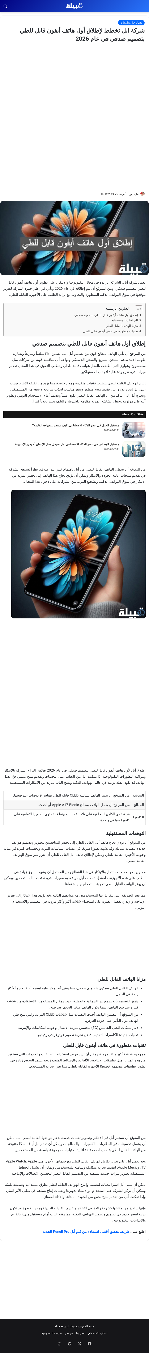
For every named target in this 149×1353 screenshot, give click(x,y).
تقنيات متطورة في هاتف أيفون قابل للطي (110, 331)
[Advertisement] (74, 116)
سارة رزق (134, 194)
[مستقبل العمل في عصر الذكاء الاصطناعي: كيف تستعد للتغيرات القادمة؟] (133, 430)
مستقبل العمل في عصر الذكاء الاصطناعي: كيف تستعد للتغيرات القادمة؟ (75, 425)
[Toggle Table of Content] (136, 308)
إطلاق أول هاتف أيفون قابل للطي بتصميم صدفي (106, 315)
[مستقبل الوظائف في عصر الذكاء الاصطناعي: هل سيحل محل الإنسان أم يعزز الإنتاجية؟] (133, 449)
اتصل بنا (80, 1333)
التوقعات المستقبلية (124, 320)
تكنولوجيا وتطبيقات (131, 22)
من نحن (68, 1333)
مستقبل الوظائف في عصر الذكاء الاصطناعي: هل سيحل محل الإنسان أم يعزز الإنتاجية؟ (67, 444)
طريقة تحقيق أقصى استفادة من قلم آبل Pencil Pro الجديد (86, 1231)
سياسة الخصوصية (52, 1333)
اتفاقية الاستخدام (97, 1333)
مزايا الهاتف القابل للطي (122, 326)
